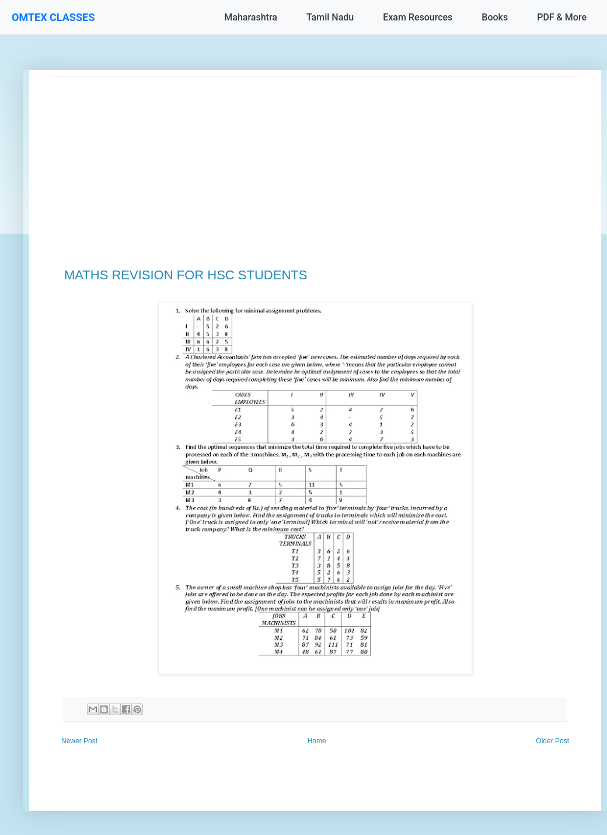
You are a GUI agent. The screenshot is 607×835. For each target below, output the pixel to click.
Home (317, 741)
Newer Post (79, 741)
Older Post (552, 741)
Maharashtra (250, 17)
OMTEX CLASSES (53, 17)
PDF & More (562, 17)
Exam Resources (417, 17)
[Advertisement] (315, 158)
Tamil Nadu (330, 17)
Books (495, 17)
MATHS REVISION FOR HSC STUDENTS (185, 275)
